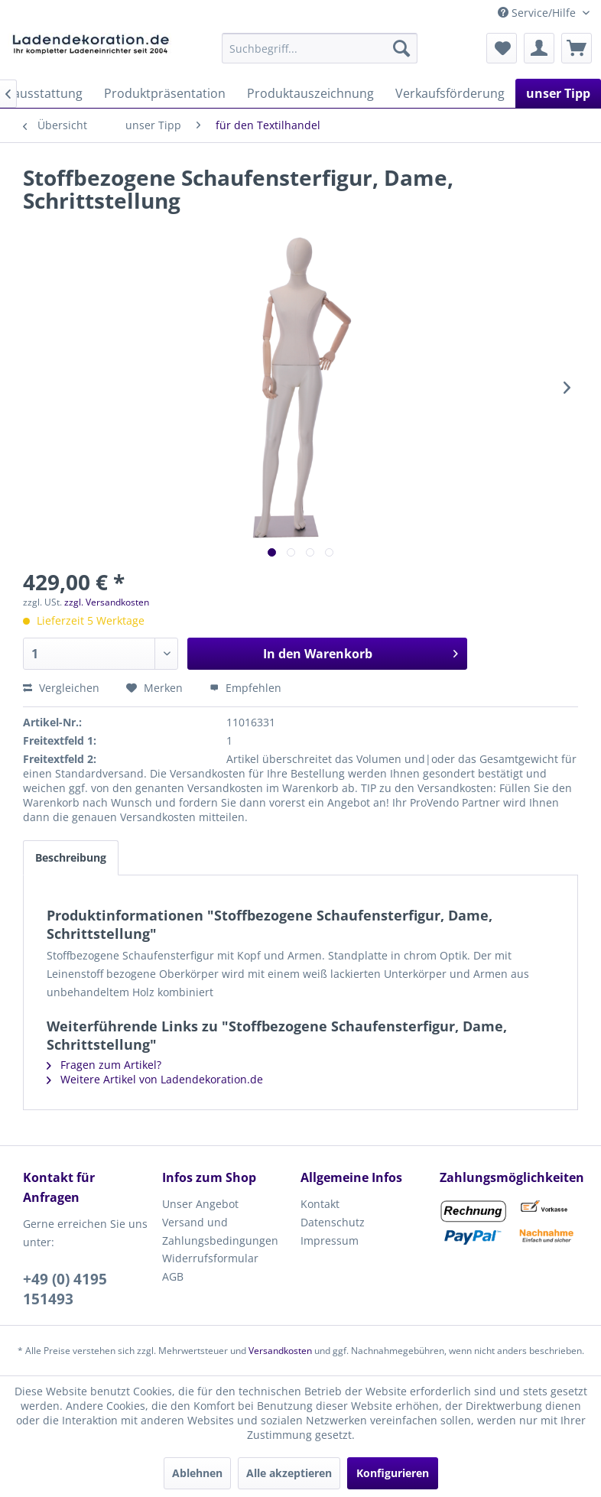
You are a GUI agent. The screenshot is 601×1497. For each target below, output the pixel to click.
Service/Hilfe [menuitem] (538, 12)
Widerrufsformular (210, 1258)
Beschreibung (70, 857)
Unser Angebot (200, 1204)
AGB (173, 1276)
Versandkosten (280, 1350)
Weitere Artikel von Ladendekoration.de (155, 1079)
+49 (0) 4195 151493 (65, 1289)
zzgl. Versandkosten (106, 602)
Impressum (329, 1240)
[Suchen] (401, 48)
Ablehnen (197, 1473)
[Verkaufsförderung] (450, 93)
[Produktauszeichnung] (310, 93)
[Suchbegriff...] (319, 48)
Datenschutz (332, 1222)
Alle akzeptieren (289, 1473)
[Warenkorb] (576, 48)
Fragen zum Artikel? (104, 1064)
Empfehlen (245, 687)
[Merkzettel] (501, 48)
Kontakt (319, 1204)
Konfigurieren (392, 1473)
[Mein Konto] (539, 48)
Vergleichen (61, 687)
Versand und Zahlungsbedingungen (220, 1231)
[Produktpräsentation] (164, 93)
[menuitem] (319, 48)
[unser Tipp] (558, 93)
